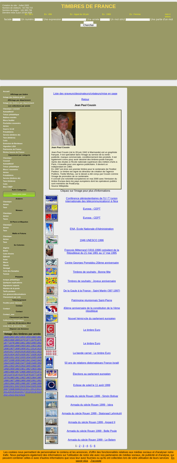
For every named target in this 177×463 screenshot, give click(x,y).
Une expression (52, 19)
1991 (33, 380)
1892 (39, 343)
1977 (33, 374)
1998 (33, 383)
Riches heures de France (13, 152)
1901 (28, 345)
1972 (6, 374)
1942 (33, 360)
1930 (6, 357)
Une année (93, 19)
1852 (17, 337)
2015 (11, 392)
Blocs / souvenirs (10, 169)
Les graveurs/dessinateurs (14, 294)
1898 (17, 345)
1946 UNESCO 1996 (92, 240)
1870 (22, 340)
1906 (6, 348)
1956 (33, 366)
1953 (17, 366)
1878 (11, 343)
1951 (6, 366)
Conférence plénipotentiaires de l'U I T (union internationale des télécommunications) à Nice (91, 200)
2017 (22, 392)
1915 (39, 348)
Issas (5, 259)
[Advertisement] (88, 52)
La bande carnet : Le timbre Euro (92, 353)
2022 (11, 395)
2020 (39, 392)
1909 (22, 348)
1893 (6, 345)
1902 (33, 345)
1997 (28, 383)
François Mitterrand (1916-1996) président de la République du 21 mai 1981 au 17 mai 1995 (92, 251)
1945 (11, 363)
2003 (22, 386)
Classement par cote (12, 297)
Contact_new (8, 314)
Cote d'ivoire (8, 254)
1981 (17, 377)
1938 (11, 360)
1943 (39, 360)
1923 (6, 354)
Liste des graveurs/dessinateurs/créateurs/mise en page (85, 93)
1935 (33, 357)
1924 (11, 354)
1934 (28, 357)
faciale (8, 19)
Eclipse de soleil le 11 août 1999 (91, 385)
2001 (11, 386)
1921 (33, 351)
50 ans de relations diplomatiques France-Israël (92, 362)
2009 (17, 389)
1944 (6, 363)
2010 (22, 389)
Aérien (6, 126)
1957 (39, 366)
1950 (39, 363)
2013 (39, 389)
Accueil (6, 91)
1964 (39, 369)
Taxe (5, 207)
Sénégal (6, 268)
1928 (33, 354)
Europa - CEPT (91, 208)
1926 (22, 354)
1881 (22, 343)
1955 (28, 366)
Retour (85, 99)
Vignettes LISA (9, 146)
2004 (28, 386)
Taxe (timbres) (9, 138)
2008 (11, 389)
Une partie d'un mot (161, 19)
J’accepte (95, 460)
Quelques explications (12, 283)
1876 (39, 340)
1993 (6, 383)
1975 (22, 374)
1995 (17, 383)
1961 (22, 369)
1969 (28, 371)
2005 (33, 386)
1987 (11, 380)
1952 (11, 366)
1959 (11, 369)
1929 (39, 354)
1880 (17, 343)
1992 (39, 380)
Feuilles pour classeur (12, 303)
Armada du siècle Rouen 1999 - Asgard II (91, 422)
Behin (5, 251)
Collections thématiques (13, 320)
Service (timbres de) (11, 135)
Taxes (5, 219)
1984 (33, 377)
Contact (6, 309)
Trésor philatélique (11, 115)
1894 (11, 345)
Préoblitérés (8, 132)
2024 (22, 395)
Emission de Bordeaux (13, 143)
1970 (33, 371)
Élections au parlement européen (92, 374)
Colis (5, 141)
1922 (39, 351)
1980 (11, 377)
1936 (39, 357)
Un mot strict (118, 19)
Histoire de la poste (11, 288)
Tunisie (6, 274)
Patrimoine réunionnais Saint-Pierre (91, 300)
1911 (28, 348)
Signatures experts (11, 285)
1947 (22, 363)
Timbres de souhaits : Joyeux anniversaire (92, 281)
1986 (6, 380)
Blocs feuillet (8, 120)
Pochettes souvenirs (12, 123)
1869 (17, 340)
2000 (6, 386)
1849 (6, 337)
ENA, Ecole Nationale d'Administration (92, 228)
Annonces (7, 332)
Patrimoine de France (12, 149)
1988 (17, 380)
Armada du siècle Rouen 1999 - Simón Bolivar (91, 396)
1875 (33, 340)
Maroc (5, 262)
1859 (28, 337)
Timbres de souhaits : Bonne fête (92, 272)
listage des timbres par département (18, 103)
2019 (33, 392)
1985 (39, 377)
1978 (39, 374)
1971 (39, 371)
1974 (17, 374)
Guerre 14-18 (8, 129)
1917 (11, 351)
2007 (6, 389)
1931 (11, 357)
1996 (22, 383)
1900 (22, 345)
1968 (22, 371)
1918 (17, 351)
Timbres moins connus (19, 194)
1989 (22, 380)
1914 (33, 348)
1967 (17, 371)
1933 (22, 357)
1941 (28, 360)
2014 (6, 392)
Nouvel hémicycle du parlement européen (91, 318)
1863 (6, 340)
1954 (22, 366)
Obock (6, 265)
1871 (28, 340)
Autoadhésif (8, 112)
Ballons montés (9, 117)
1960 (17, 369)
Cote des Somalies (11, 271)
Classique (7, 158)
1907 (11, 348)
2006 (39, 386)
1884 (28, 343)
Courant (6, 161)
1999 (39, 383)
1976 (28, 374)
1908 (17, 348)
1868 (11, 340)
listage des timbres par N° (14, 97)
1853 (22, 337)
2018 (28, 392)
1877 (6, 343)
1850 (11, 337)
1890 (33, 343)
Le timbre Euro (91, 330)
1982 (22, 377)
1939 (17, 360)
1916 (6, 351)
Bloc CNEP (7, 187)
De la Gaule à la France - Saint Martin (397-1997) (91, 290)
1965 (6, 371)
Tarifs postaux (9, 291)
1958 (6, 369)
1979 (6, 377)
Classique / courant (11, 109)
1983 (28, 377)
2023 (17, 395)
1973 (11, 374)
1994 (11, 383)
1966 (11, 371)
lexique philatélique (11, 280)
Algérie (6, 248)
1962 (28, 369)
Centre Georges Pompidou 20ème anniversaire (92, 262)
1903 (39, 345)
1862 (39, 337)
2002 (17, 386)
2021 (6, 395)
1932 (17, 357)
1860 (33, 337)
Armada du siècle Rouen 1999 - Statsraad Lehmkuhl (92, 413)
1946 (17, 363)
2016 (17, 392)
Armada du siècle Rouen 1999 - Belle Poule (92, 431)
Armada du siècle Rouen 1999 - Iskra (91, 404)
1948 (28, 363)
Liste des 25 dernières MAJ (14, 326)
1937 (6, 360)
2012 (33, 389)
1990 (28, 380)
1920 (28, 351)
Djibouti (6, 257)
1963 (33, 369)
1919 (22, 351)
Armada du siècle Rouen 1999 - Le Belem (92, 439)
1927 (28, 354)
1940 (22, 360)
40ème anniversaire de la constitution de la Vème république (92, 309)
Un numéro (28, 19)
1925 (17, 354)
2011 (28, 389)
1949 (33, 363)
